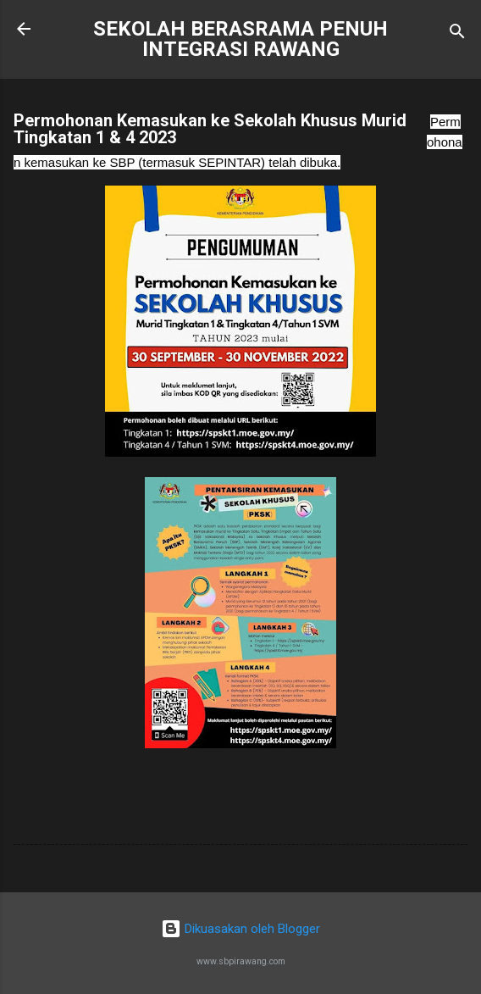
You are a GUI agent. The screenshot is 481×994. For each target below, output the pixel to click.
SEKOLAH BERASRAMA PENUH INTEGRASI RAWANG (240, 39)
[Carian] (457, 34)
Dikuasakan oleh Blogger (240, 928)
